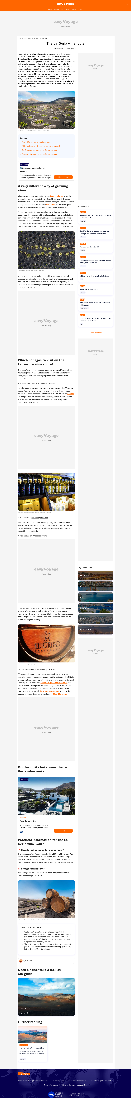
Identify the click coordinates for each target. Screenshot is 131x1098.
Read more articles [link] (96, 333)
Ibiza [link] (82, 597)
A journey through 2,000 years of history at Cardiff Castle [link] (95, 216)
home (50, 9)
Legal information (24, 1081)
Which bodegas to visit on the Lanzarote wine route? (41, 146)
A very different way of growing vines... (36, 142)
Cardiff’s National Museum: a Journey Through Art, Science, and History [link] (94, 232)
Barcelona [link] (85, 629)
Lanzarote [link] (24, 1008)
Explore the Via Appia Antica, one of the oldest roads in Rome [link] (95, 319)
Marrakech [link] (85, 575)
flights (80, 9)
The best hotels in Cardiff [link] (89, 247)
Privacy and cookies (40, 1081)
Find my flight (63, 177)
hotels (73, 9)
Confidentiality (94, 1081)
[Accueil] (65, 3)
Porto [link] (83, 586)
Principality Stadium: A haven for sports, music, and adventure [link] (95, 261)
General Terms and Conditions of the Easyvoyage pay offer (65, 1085)
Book (63, 831)
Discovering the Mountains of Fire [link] (31, 1048)
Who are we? (106, 1081)
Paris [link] (83, 618)
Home (20, 38)
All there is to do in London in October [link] (94, 276)
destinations (58, 9)
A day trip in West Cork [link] (89, 289)
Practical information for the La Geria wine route (39, 154)
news (67, 9)
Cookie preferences (57, 1081)
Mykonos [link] (85, 608)
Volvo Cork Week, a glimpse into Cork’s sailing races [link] (95, 303)
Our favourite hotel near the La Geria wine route (39, 150)
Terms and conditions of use (76, 1081)
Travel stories (27, 38)
